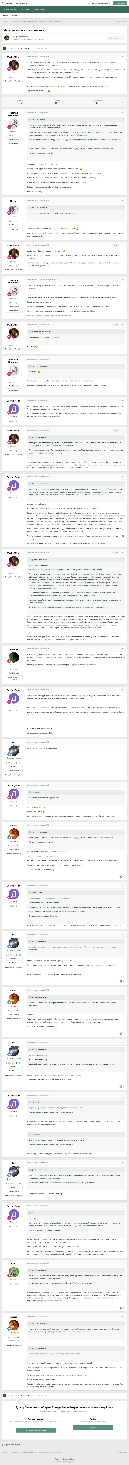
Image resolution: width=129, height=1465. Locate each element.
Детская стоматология (34, 39)
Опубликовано (38, 56)
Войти (93, 1428)
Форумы (5, 15)
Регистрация (120, 3)
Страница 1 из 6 (42, 48)
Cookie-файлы (68, 1459)
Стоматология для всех (15, 3)
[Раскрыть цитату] (30, 119)
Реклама (40, 9)
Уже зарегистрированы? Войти (99, 3)
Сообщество (26, 10)
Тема (57, 1459)
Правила (15, 15)
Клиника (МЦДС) (10, 9)
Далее (27, 48)
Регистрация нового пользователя (36, 1430)
